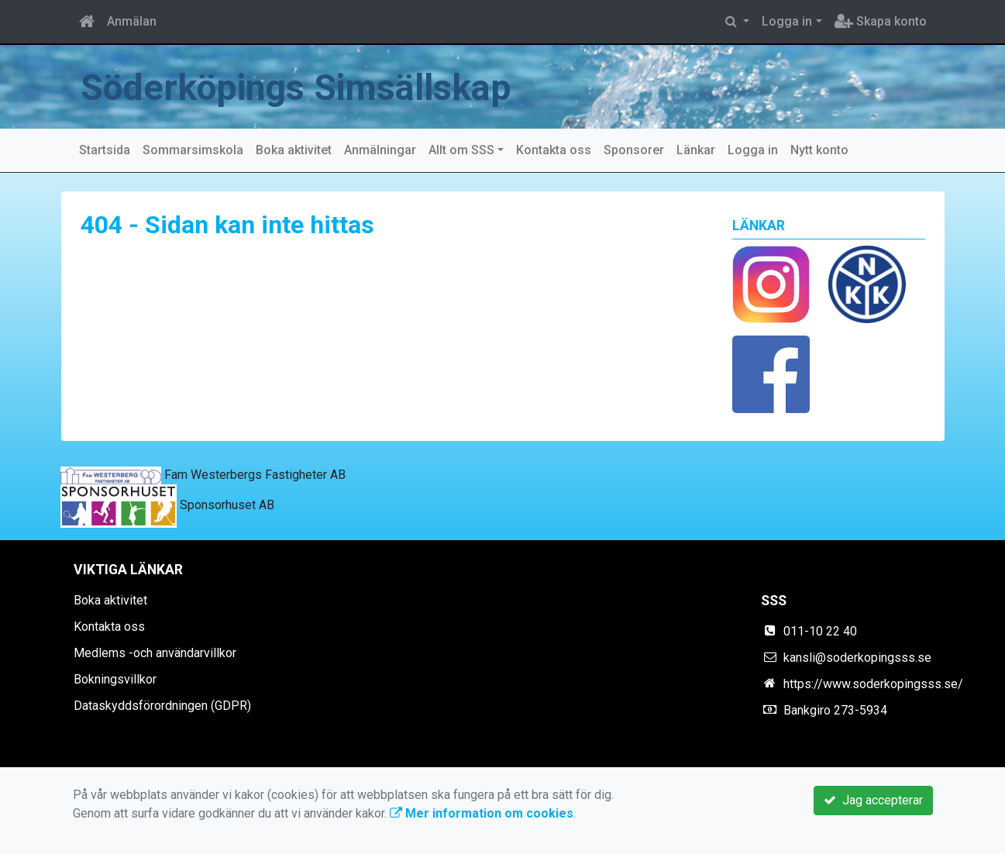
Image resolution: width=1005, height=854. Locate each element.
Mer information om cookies (481, 813)
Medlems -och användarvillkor (155, 653)
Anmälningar (380, 150)
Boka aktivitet (294, 150)
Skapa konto (881, 21)
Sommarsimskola (193, 150)
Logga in (787, 21)
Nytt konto (819, 150)
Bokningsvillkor (115, 679)
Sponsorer (634, 150)
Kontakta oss (553, 150)
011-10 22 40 (820, 631)
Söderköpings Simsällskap (322, 86)
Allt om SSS (461, 150)
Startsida (104, 150)
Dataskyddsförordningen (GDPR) (162, 705)
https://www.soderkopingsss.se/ (873, 684)
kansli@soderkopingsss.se (857, 657)
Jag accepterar (873, 800)
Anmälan (132, 21)
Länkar (695, 150)
